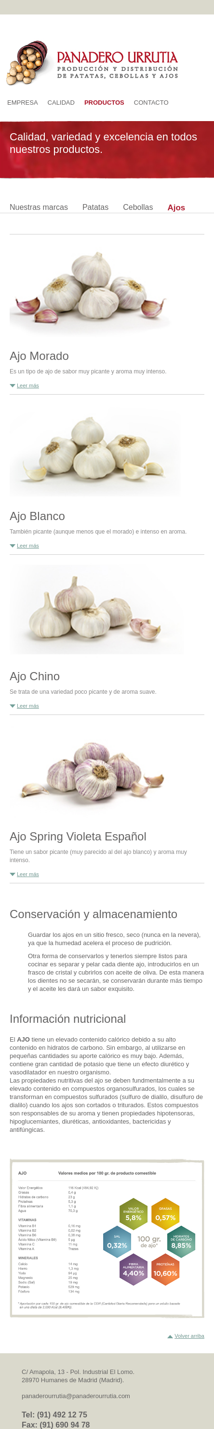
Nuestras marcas (39, 207)
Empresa (22, 102)
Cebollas (138, 207)
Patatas (95, 207)
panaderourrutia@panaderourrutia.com (76, 1396)
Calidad (61, 102)
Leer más (28, 385)
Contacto (151, 102)
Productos (104, 102)
